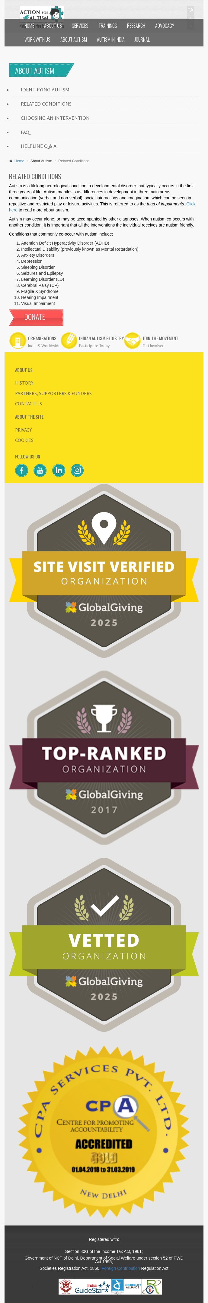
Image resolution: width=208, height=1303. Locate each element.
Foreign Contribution (121, 1268)
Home (18, 161)
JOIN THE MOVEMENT (160, 338)
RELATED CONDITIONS (46, 104)
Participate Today (94, 345)
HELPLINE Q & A (38, 146)
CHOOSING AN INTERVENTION (55, 118)
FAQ (25, 132)
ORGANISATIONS (42, 338)
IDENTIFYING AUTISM (45, 90)
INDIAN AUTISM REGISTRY (101, 338)
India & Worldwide (44, 345)
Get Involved (153, 345)
